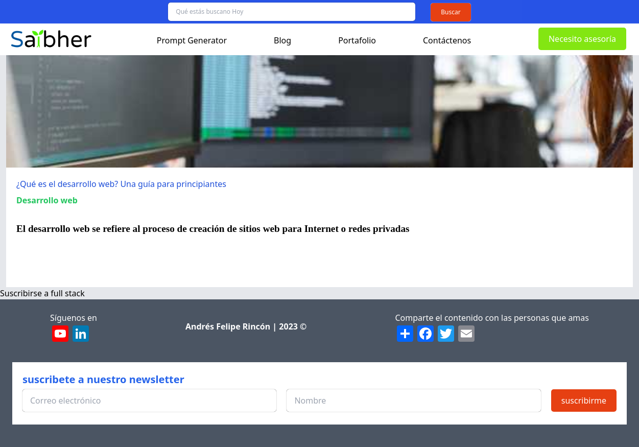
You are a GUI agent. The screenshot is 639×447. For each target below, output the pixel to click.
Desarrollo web (47, 200)
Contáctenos (447, 40)
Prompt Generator (192, 40)
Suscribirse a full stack (42, 293)
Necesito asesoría (582, 38)
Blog (282, 40)
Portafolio (357, 40)
